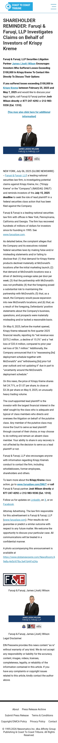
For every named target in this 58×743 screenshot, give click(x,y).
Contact (52, 721)
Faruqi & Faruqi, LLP (16, 175)
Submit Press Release (17, 715)
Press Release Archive (34, 709)
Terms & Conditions (42, 715)
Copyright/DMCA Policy (14, 721)
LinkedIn (35, 499)
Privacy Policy (37, 721)
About (15, 709)
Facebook (8, 504)
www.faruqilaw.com (14, 234)
